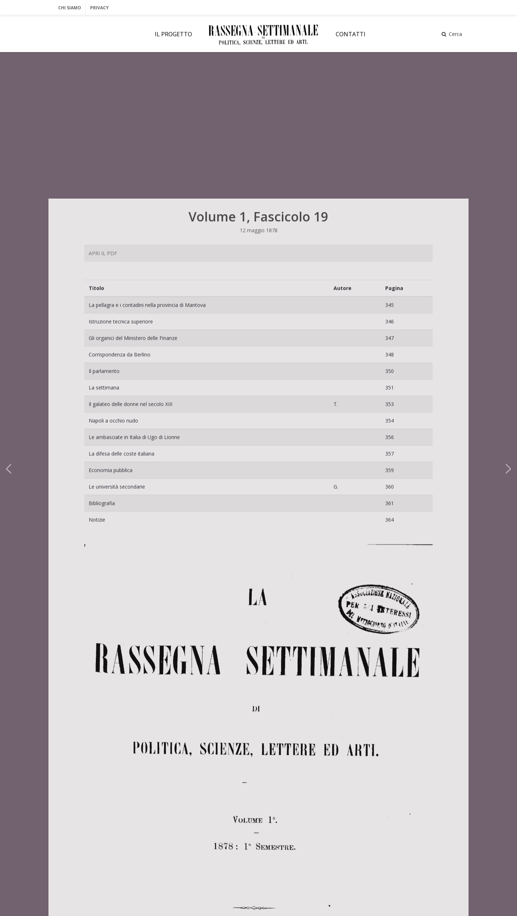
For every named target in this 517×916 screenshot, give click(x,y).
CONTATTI (350, 34)
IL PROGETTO (173, 34)
